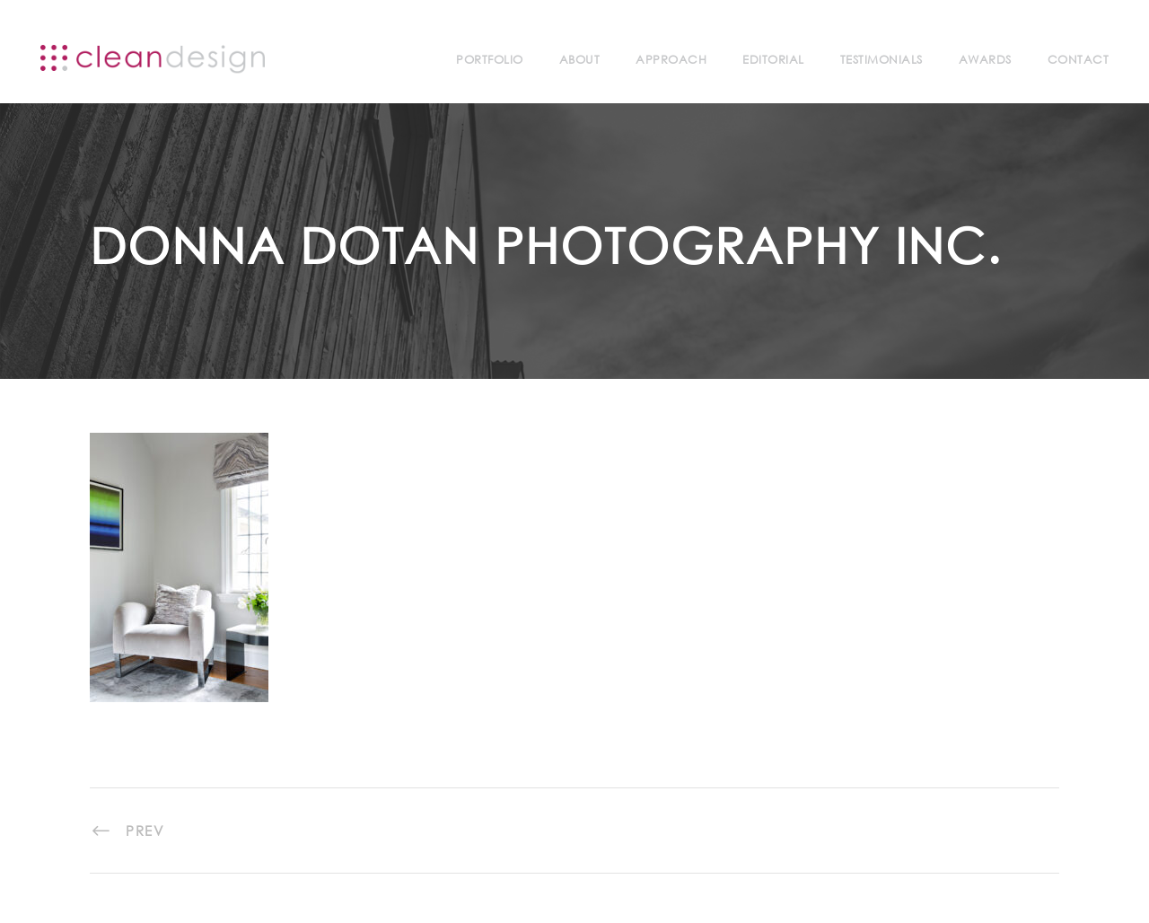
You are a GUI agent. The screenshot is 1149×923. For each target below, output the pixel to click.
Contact (1079, 59)
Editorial (773, 59)
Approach (671, 59)
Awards (985, 59)
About (580, 59)
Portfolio (489, 59)
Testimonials (881, 59)
